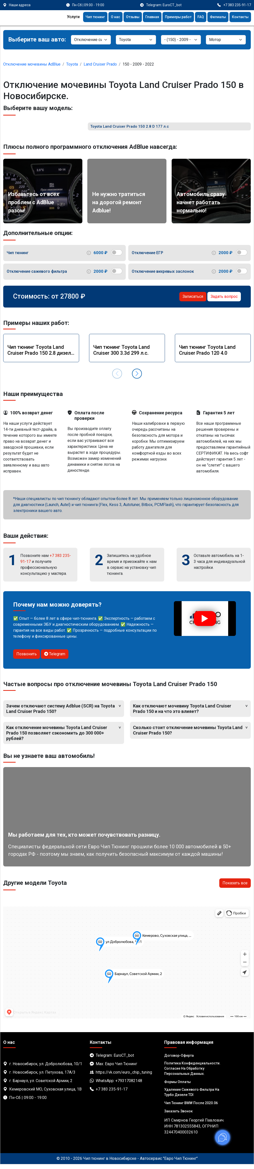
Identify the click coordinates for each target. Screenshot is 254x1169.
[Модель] (181, 39)
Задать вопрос (224, 301)
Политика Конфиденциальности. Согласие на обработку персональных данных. (192, 1073)
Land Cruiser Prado (100, 64)
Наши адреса (20, 5)
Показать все (235, 888)
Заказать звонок (178, 1116)
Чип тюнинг (81, 17)
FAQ (196, 17)
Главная (143, 17)
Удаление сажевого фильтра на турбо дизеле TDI (191, 1096)
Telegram (54, 659)
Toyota (72, 64)
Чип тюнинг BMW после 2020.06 (191, 1108)
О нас (103, 17)
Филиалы (215, 17)
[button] (137, 379)
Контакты (239, 17)
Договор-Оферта (179, 1060)
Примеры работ (172, 17)
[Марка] (136, 39)
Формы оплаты (177, 1087)
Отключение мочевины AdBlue (32, 64)
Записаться (193, 301)
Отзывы (122, 17)
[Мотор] (226, 39)
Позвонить (26, 659)
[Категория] (91, 39)
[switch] (116, 257)
